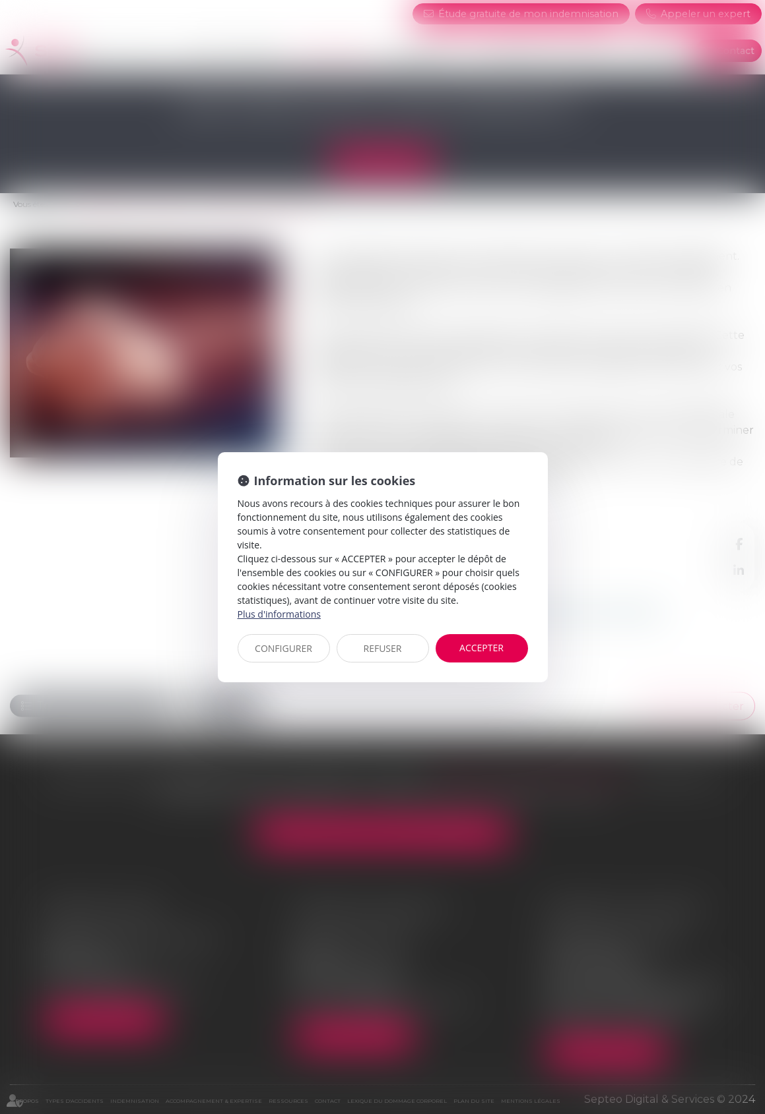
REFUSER (383, 648)
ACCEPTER (481, 647)
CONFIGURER (283, 648)
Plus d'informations (279, 614)
